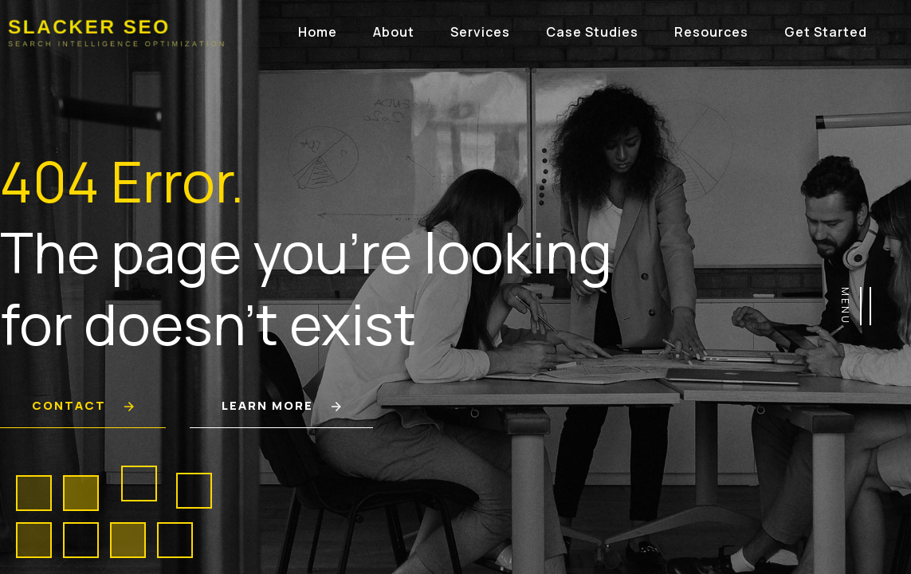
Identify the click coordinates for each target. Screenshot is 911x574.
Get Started (825, 32)
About (393, 32)
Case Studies (592, 32)
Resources (711, 32)
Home (317, 32)
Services (480, 32)
